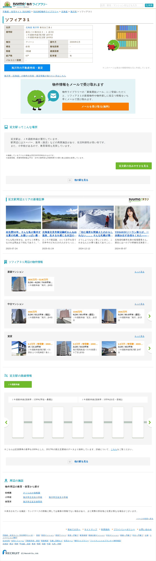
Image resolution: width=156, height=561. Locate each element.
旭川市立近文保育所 (32, 502)
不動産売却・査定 (32, 541)
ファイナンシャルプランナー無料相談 (105, 541)
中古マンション (112, 535)
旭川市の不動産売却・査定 (27, 67)
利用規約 (105, 529)
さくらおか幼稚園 (31, 493)
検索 (150, 5)
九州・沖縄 (56, 544)
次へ (149, 422)
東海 (33, 544)
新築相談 (44, 541)
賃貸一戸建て (73, 535)
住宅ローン (68, 541)
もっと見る (139, 272)
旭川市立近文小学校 (58, 497)
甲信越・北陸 (25, 544)
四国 (44, 544)
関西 (38, 544)
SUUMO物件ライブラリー (46, 11)
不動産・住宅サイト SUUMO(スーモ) (18, 535)
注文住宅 (6, 541)
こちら (114, 449)
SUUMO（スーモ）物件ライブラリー (25, 5)
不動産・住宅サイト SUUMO (17, 11)
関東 (16, 544)
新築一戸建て (125, 535)
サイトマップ (90, 529)
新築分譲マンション (96, 535)
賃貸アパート (60, 535)
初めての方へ (74, 529)
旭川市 (73, 11)
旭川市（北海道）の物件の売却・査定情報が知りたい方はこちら (35, 76)
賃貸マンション (47, 535)
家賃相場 (83, 535)
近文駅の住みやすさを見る (133, 166)
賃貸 (38, 535)
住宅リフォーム (17, 541)
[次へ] (149, 316)
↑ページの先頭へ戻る (144, 518)
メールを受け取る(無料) (95, 106)
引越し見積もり (56, 541)
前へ (6, 422)
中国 (48, 544)
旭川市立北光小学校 (32, 497)
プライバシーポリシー (124, 529)
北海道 (64, 11)
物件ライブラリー (81, 541)
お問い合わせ (145, 529)
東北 (11, 544)
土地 (146, 535)
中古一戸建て (137, 535)
